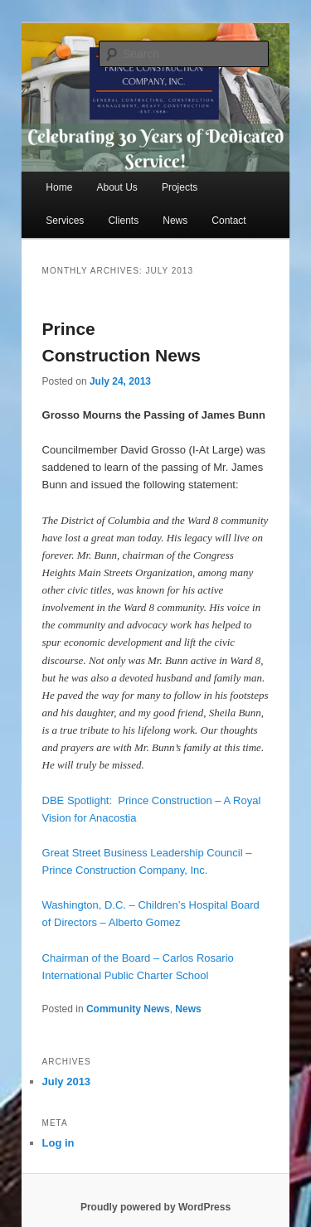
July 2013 (66, 1081)
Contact (228, 220)
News (175, 220)
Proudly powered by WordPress (155, 1207)
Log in (58, 1143)
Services (65, 220)
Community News (128, 1009)
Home (59, 187)
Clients (123, 220)
